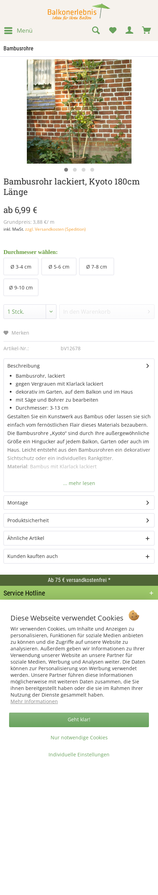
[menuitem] (18, 31)
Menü (18, 29)
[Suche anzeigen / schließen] (96, 31)
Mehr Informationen (34, 701)
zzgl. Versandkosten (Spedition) (55, 229)
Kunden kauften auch (32, 556)
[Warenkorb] (147, 31)
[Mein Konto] (130, 31)
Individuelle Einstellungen (79, 754)
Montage (17, 502)
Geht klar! (79, 719)
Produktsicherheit (28, 520)
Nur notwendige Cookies (79, 737)
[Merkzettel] (113, 31)
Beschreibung (23, 365)
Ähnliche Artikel (25, 538)
